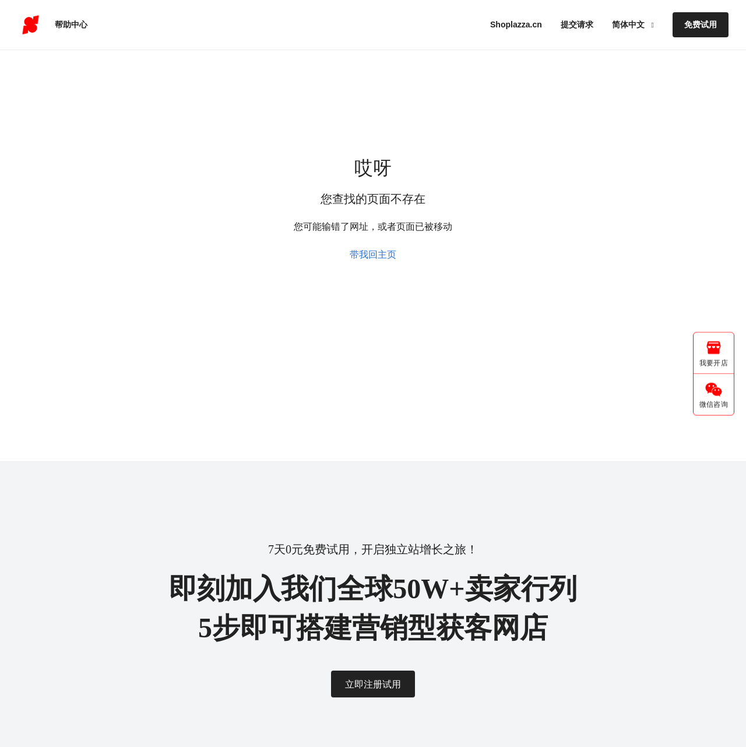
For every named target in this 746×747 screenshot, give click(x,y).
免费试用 (700, 24)
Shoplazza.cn (516, 24)
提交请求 (577, 24)
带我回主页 (373, 254)
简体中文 (629, 24)
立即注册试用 (373, 684)
